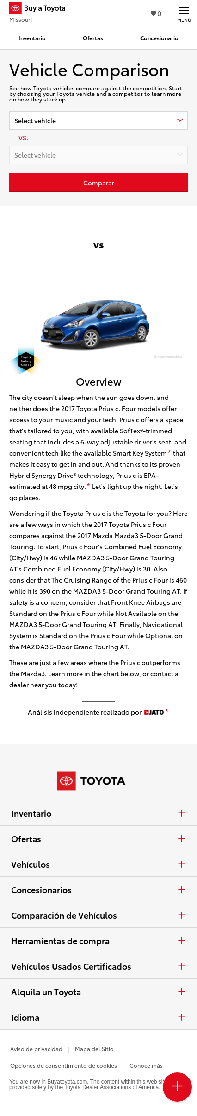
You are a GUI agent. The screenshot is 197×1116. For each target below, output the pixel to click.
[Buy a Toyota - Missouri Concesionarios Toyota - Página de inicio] (41, 9)
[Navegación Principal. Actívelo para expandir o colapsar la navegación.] (184, 13)
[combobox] (98, 120)
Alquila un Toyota (98, 991)
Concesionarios (98, 889)
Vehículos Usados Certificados (98, 966)
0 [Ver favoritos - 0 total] (156, 12)
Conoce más (146, 1065)
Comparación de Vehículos (98, 915)
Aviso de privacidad (36, 1049)
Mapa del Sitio (94, 1049)
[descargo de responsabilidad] (169, 453)
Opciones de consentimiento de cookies (63, 1065)
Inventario (98, 813)
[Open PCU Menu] (177, 1087)
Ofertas (98, 838)
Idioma (98, 1017)
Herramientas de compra (98, 940)
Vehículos (98, 864)
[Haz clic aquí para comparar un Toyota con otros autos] (98, 182)
